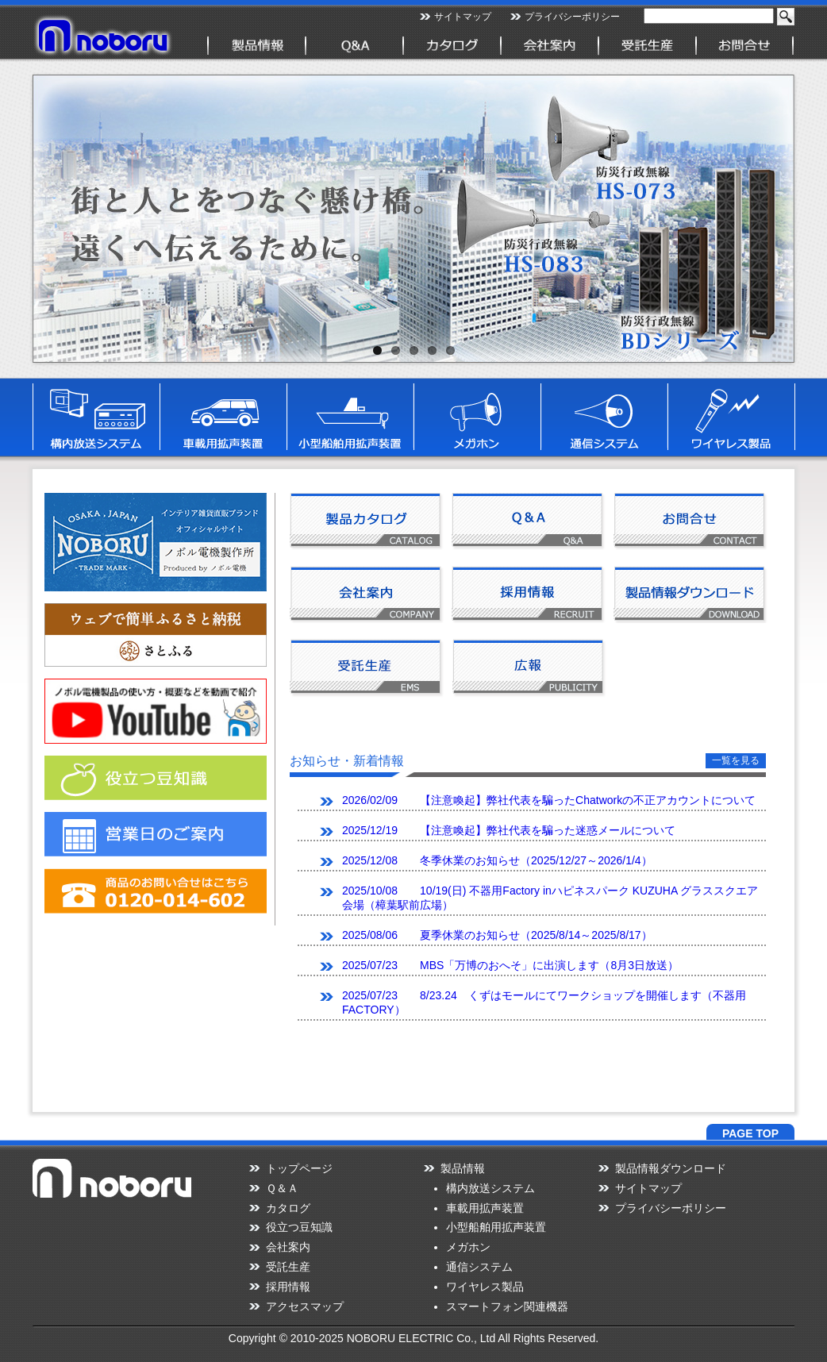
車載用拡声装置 (485, 1208)
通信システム (479, 1266)
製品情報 (462, 1168)
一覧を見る (736, 760)
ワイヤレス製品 (485, 1286)
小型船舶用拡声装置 (496, 1227)
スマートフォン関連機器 (507, 1306)
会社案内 (288, 1247)
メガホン (468, 1247)
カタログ (288, 1208)
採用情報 (288, 1286)
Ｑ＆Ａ (282, 1188)
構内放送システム (490, 1188)
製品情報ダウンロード (670, 1168)
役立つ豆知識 (299, 1227)
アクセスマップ (305, 1306)
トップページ (299, 1168)
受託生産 (288, 1266)
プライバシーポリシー (572, 16)
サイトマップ (462, 16)
